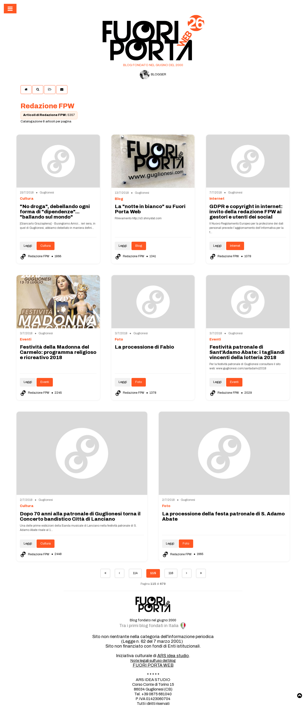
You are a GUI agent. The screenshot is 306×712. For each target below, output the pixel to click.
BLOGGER (153, 74)
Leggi (28, 245)
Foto (138, 382)
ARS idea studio (173, 655)
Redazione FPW (35, 256)
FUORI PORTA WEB (153, 665)
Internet (235, 245)
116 (171, 573)
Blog (138, 245)
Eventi (44, 382)
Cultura (45, 245)
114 (135, 573)
